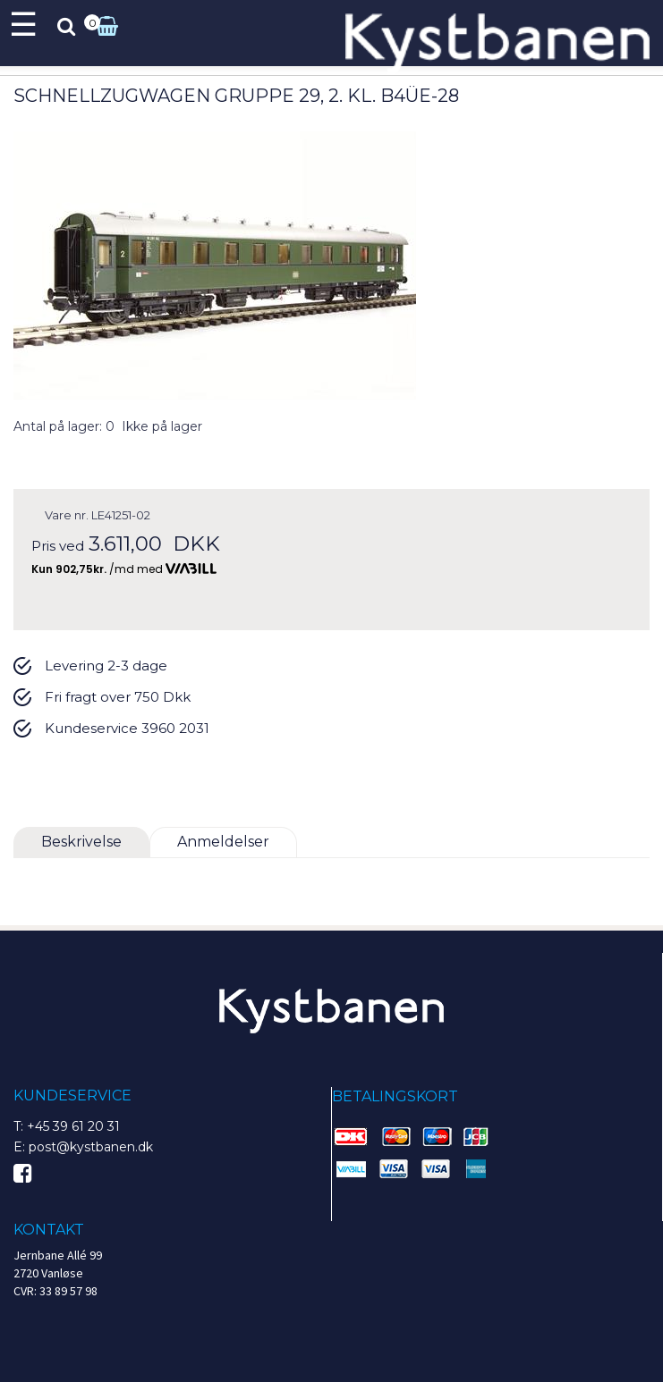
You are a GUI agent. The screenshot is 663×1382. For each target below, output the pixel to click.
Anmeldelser (223, 841)
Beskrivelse (81, 841)
